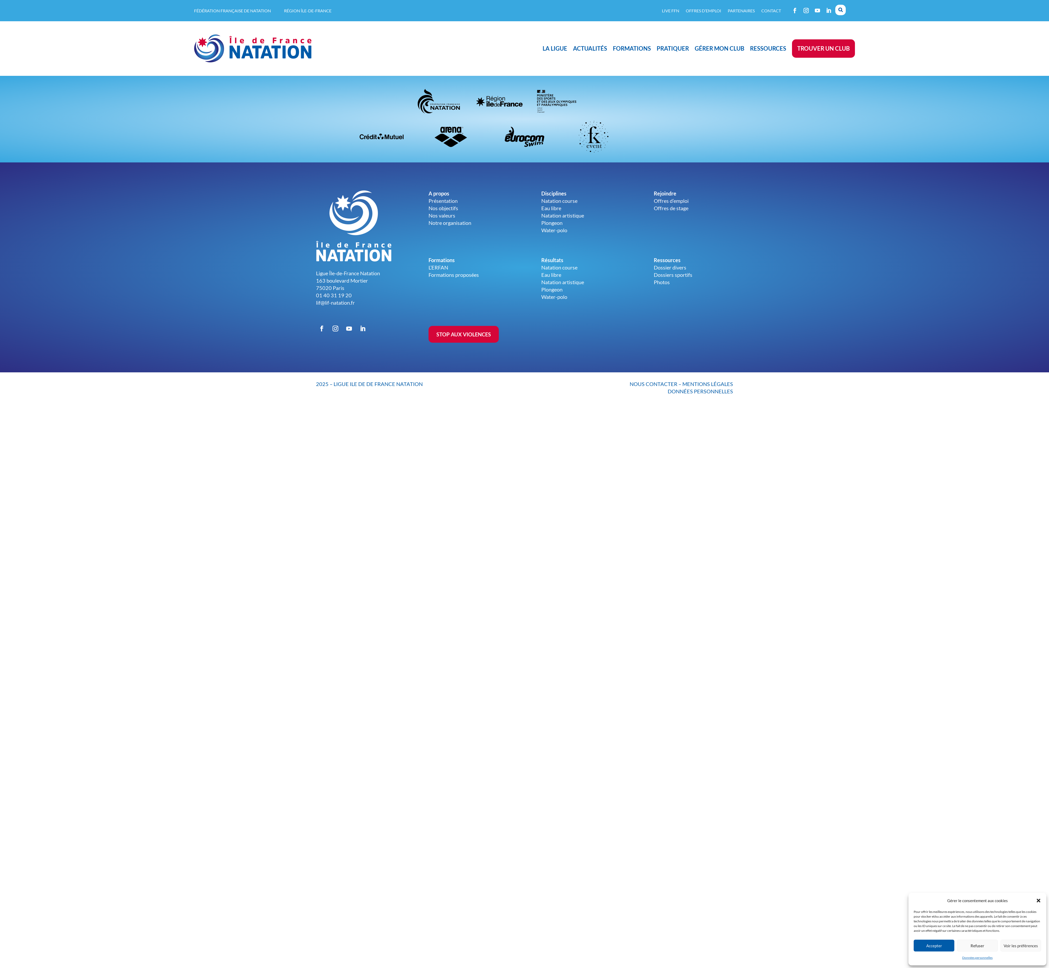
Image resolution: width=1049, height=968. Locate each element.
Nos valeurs (442, 215)
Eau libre (551, 208)
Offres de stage (671, 208)
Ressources (768, 48)
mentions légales (707, 384)
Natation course (559, 201)
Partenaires (741, 10)
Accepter (934, 945)
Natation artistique (562, 215)
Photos (662, 282)
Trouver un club (823, 48)
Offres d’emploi (703, 10)
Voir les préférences (1021, 945)
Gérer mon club (719, 48)
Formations (632, 48)
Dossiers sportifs (673, 275)
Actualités (590, 48)
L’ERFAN (438, 267)
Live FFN (670, 10)
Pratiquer (673, 48)
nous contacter (653, 384)
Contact (771, 10)
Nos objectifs (443, 208)
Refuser (977, 945)
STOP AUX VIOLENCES (463, 334)
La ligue (555, 48)
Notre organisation (450, 223)
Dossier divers (670, 267)
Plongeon (552, 223)
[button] (1038, 900)
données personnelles (700, 391)
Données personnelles (977, 958)
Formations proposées (454, 275)
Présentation (443, 201)
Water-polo (554, 230)
